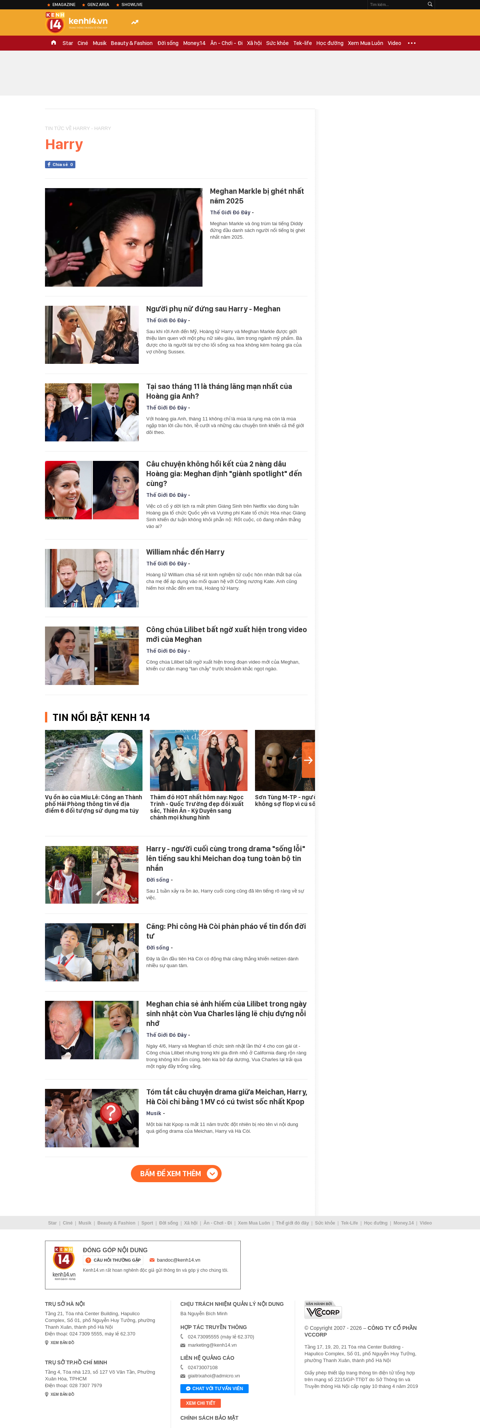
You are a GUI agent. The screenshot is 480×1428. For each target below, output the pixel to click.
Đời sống (167, 43)
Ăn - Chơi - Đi (226, 43)
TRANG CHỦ (53, 43)
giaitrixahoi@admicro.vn (214, 1376)
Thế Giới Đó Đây (230, 212)
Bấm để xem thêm (170, 1173)
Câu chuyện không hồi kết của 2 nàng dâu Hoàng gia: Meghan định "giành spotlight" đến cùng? (224, 473)
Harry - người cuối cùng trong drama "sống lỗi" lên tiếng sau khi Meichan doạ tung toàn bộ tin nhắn (225, 858)
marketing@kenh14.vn (212, 1345)
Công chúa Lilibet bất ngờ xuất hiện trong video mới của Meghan (226, 634)
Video (394, 43)
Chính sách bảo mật (209, 1418)
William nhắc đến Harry (185, 551)
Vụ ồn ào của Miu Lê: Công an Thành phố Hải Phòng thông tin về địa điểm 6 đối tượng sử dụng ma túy (93, 804)
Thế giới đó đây (292, 1223)
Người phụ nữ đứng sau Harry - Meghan (213, 308)
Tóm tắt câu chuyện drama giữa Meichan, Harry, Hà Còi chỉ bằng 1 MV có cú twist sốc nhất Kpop (226, 1096)
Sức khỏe (277, 43)
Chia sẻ (63, 164)
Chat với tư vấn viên (214, 1389)
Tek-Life (349, 1223)
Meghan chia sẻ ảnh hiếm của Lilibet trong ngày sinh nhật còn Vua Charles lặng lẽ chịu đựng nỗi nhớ (226, 1013)
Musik (99, 43)
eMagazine (63, 4)
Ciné (83, 43)
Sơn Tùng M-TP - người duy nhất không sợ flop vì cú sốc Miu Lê (299, 800)
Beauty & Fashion (132, 43)
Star (68, 43)
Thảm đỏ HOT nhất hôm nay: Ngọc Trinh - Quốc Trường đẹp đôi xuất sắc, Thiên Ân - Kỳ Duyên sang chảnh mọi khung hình (197, 807)
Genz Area (98, 4)
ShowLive (132, 4)
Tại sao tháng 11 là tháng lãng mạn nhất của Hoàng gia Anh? (219, 391)
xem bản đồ (62, 1343)
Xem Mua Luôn (365, 43)
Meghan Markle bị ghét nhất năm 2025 (257, 196)
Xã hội (254, 43)
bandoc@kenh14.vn (179, 1260)
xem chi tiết (200, 1403)
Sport (147, 1223)
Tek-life (302, 43)
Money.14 (194, 43)
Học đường (330, 43)
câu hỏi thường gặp (117, 1260)
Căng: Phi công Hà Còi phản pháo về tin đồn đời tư (226, 931)
